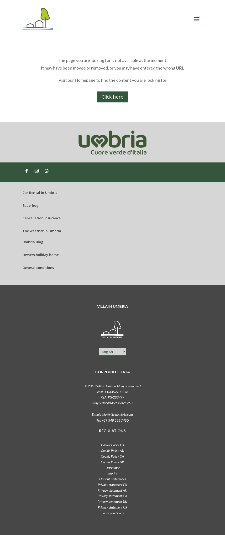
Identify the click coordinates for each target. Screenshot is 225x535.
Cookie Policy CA (112, 456)
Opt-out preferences (112, 479)
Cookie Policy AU (112, 451)
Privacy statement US (112, 507)
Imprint (112, 473)
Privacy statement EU (112, 485)
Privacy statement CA (112, 496)
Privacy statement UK (112, 502)
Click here (112, 97)
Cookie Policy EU (112, 445)
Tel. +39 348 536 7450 (112, 420)
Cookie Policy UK (112, 462)
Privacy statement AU (112, 490)
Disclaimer (112, 468)
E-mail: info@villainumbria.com (112, 414)
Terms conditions (112, 513)
